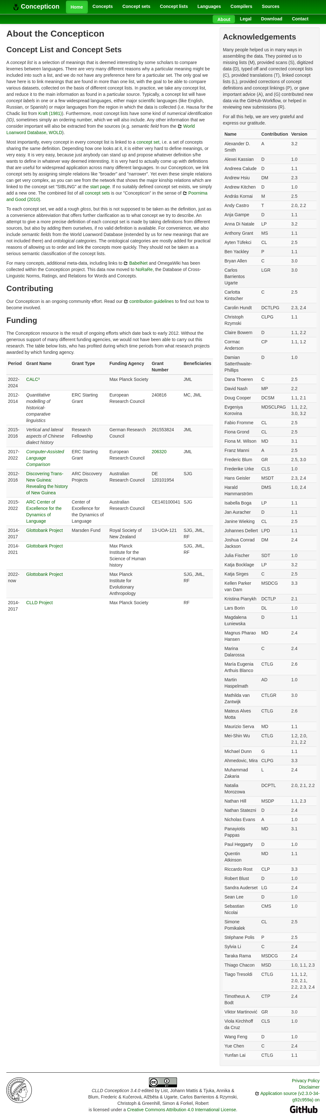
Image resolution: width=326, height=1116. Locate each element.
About (223, 19)
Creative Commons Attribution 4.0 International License (181, 1109)
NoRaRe (144, 269)
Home (77, 7)
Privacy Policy (306, 1080)
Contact (300, 18)
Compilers (241, 6)
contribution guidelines (149, 301)
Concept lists (174, 6)
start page (100, 186)
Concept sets (136, 6)
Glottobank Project (44, 530)
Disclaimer (309, 1087)
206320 (159, 451)
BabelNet (135, 263)
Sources (271, 6)
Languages (209, 6)
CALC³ (32, 379)
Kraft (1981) (50, 113)
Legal (246, 18)
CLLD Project (39, 602)
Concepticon (36, 7)
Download (271, 18)
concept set (148, 142)
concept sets (97, 193)
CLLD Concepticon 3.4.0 (116, 1090)
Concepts (103, 6)
